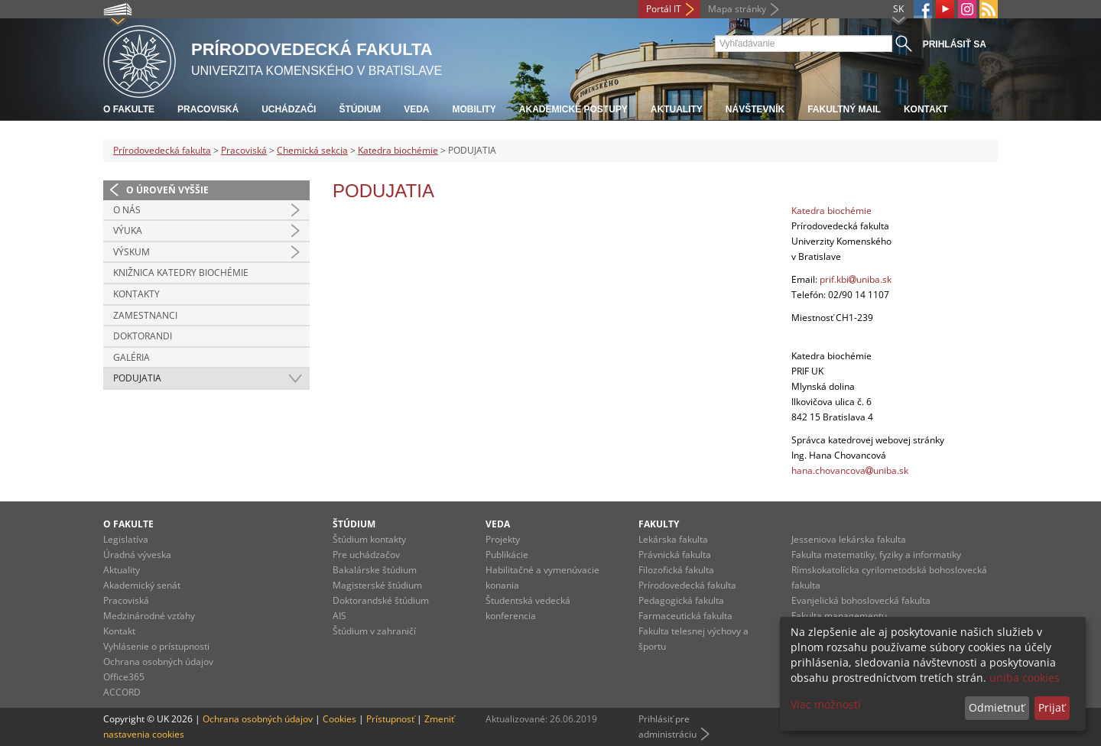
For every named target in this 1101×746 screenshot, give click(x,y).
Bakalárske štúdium (375, 569)
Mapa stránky (737, 8)
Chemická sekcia (312, 150)
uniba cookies (1024, 677)
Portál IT (663, 8)
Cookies (339, 718)
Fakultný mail (844, 109)
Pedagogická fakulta (681, 600)
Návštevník (755, 109)
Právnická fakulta (674, 554)
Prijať (1051, 707)
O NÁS (127, 209)
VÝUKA (127, 230)
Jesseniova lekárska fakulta (848, 539)
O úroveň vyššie (167, 189)
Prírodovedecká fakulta (162, 150)
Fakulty (658, 523)
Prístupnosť (390, 718)
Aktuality (677, 109)
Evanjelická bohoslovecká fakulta (860, 600)
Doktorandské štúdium (381, 600)
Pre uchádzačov (366, 554)
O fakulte (128, 109)
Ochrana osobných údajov (158, 661)
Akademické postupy (573, 109)
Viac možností (826, 704)
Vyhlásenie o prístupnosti (156, 646)
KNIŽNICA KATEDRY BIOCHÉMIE (180, 272)
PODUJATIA (137, 377)
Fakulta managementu (839, 615)
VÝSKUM (131, 251)
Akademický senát (141, 585)
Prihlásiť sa (954, 44)
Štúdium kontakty (369, 539)
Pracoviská (208, 109)
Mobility (473, 109)
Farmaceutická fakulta (685, 615)
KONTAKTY (136, 293)
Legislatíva (125, 539)
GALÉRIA (131, 357)
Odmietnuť (997, 707)
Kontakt (926, 109)
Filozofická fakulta (676, 569)
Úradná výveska (137, 554)
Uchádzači (288, 109)
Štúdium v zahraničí (374, 630)
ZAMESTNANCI (145, 315)
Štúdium (360, 109)
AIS (339, 615)
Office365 (124, 676)
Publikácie (507, 554)
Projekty (503, 539)
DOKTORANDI (142, 335)
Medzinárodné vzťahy (149, 615)
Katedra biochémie (398, 150)
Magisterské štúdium (377, 585)
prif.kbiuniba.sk (856, 279)
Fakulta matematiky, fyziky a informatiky (876, 554)
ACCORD (122, 692)
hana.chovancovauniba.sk (849, 470)
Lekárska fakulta (673, 539)
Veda (416, 109)
